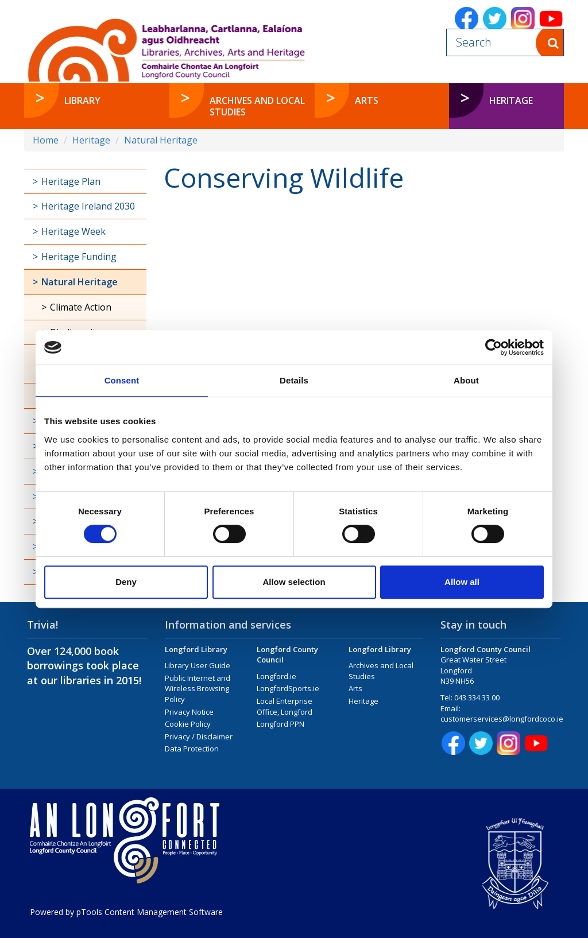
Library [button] (82, 100)
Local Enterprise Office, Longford (284, 706)
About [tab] (466, 380)
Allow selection (293, 582)
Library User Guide (197, 665)
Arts (355, 688)
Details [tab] (294, 380)
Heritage (91, 140)
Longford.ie (276, 676)
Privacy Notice (189, 712)
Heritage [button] (511, 100)
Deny (126, 582)
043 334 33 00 (477, 697)
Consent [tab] (122, 380)
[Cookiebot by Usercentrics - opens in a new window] (493, 347)
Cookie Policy (188, 724)
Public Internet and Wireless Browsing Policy (197, 688)
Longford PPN (280, 724)
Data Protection (192, 748)
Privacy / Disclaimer (199, 736)
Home (46, 140)
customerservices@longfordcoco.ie (501, 719)
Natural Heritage (161, 140)
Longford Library (196, 649)
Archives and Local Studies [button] (257, 106)
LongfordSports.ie (288, 688)
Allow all (461, 582)
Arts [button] (366, 100)
